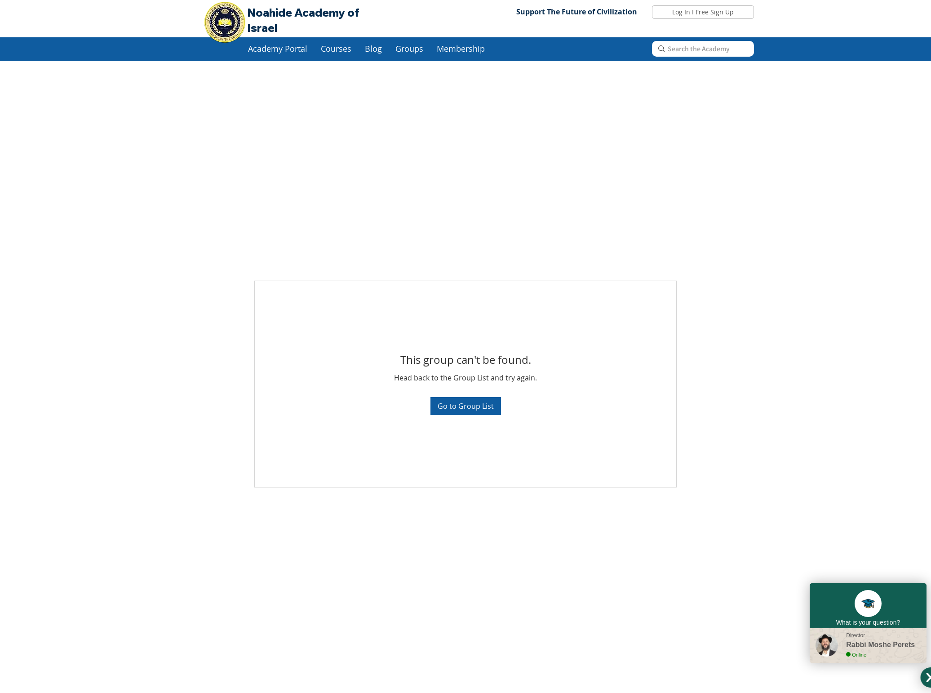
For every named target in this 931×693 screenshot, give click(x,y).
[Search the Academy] (701, 49)
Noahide (271, 12)
